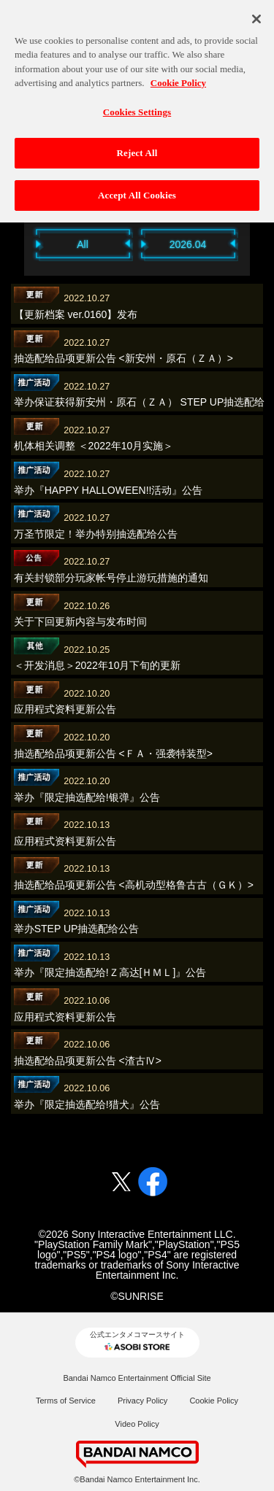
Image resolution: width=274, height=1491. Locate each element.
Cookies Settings (137, 104)
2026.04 (188, 244)
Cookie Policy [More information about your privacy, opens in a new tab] (178, 76)
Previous (17, 243)
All (82, 244)
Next (258, 243)
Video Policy (137, 1424)
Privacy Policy (142, 1400)
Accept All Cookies (137, 188)
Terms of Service (66, 1400)
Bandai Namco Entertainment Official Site (136, 1378)
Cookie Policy (213, 1400)
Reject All (137, 146)
